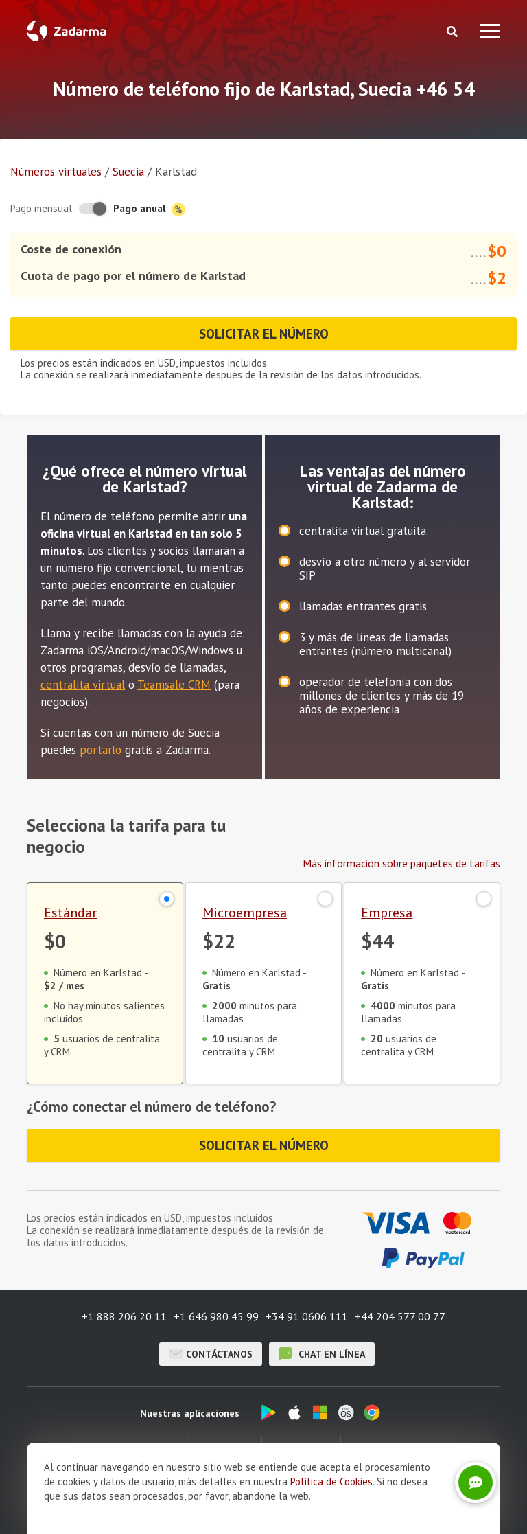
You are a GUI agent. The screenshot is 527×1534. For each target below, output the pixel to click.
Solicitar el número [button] (264, 333)
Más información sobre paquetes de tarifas (401, 863)
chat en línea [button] (322, 1354)
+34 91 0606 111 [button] (307, 1316)
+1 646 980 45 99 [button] (216, 1316)
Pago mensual (41, 208)
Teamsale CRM (174, 684)
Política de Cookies (331, 1481)
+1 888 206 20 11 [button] (124, 1316)
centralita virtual (82, 684)
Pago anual (149, 209)
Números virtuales (56, 171)
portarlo (100, 749)
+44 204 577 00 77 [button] (400, 1316)
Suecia (128, 171)
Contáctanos (211, 1354)
